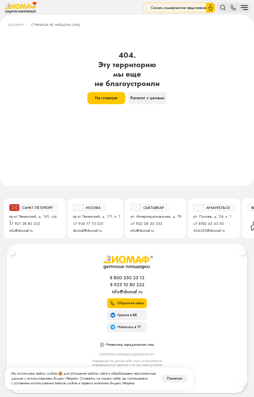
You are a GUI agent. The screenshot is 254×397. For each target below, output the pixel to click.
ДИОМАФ (15, 24)
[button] (127, 303)
